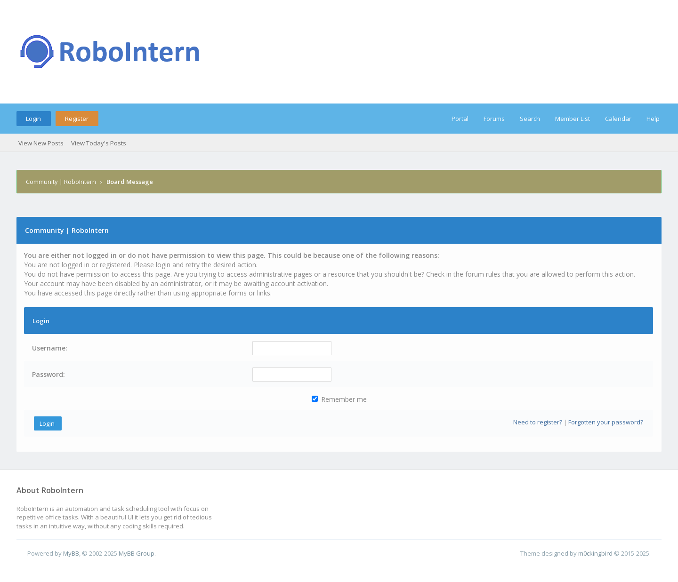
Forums (494, 118)
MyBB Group (136, 553)
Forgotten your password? (605, 422)
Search (530, 118)
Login (33, 118)
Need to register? (537, 422)
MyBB (71, 553)
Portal (460, 118)
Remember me (339, 399)
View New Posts (41, 143)
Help (653, 118)
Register (77, 118)
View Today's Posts (98, 143)
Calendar (618, 118)
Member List (572, 118)
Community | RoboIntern (61, 181)
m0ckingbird (595, 553)
